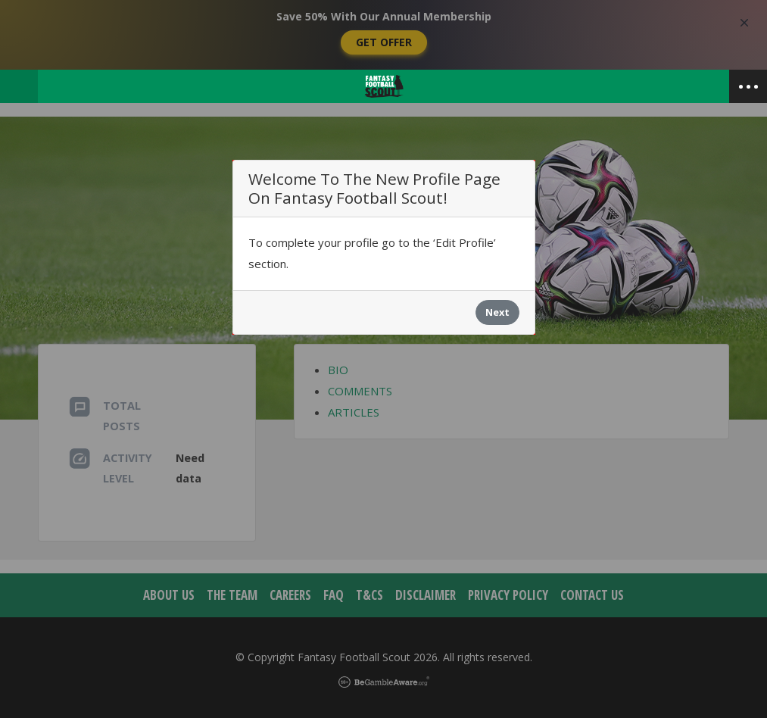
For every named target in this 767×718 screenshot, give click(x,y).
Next (497, 312)
